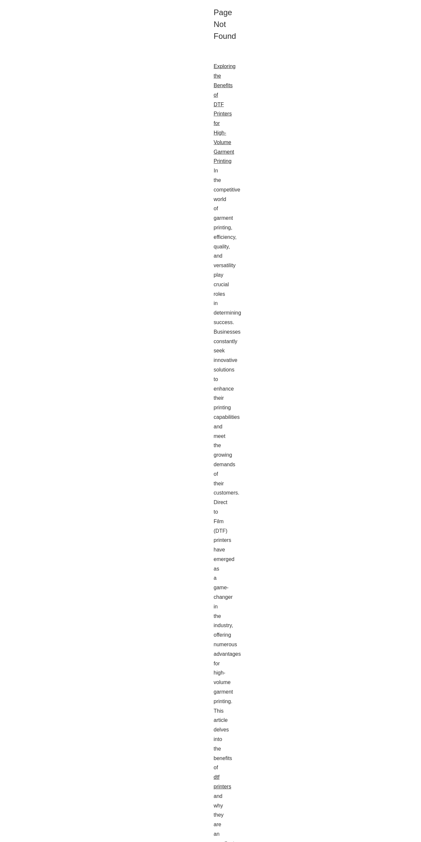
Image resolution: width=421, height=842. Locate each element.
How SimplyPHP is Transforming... (353, 390)
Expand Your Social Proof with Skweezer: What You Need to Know (93, 686)
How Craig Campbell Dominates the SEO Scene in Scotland (86, 465)
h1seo (253, 406)
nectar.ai (68, 579)
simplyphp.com (287, 637)
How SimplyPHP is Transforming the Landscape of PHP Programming (98, 609)
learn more (30, 733)
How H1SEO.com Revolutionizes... (353, 330)
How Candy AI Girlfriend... (344, 255)
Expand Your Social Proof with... (351, 300)
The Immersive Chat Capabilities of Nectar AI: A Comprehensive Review (100, 532)
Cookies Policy (99, 835)
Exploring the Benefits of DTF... (350, 285)
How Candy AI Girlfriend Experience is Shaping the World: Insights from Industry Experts (119, 763)
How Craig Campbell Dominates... (353, 345)
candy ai (126, 781)
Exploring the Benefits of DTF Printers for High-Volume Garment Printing (100, 234)
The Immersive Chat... (340, 240)
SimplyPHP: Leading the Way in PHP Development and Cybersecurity (97, 311)
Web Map (327, 204)
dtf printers (238, 271)
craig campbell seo (127, 493)
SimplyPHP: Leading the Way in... (352, 375)
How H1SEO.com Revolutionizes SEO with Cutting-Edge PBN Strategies (101, 388)
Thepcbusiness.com (46, 835)
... (74, 281)
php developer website (73, 358)
